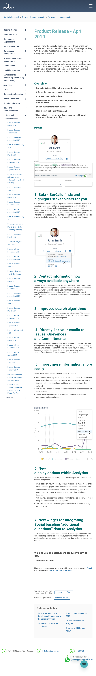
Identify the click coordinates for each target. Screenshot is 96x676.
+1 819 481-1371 (79, 651)
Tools (6, 89)
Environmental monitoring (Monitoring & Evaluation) (14, 78)
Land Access (9, 66)
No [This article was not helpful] (70, 592)
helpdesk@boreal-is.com (47, 651)
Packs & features (11, 99)
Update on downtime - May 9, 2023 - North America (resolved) (16, 227)
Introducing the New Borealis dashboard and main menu (15, 377)
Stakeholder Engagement (9, 40)
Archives (9, 397)
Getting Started (10, 30)
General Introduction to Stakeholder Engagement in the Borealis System (49, 616)
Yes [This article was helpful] (60, 592)
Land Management (12, 70)
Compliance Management (9, 52)
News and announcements (33, 17)
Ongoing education (12, 103)
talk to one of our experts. (60, 570)
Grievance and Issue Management (13, 59)
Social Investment (11, 46)
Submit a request (61, 598)
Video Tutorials (10, 34)
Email (89, 568)
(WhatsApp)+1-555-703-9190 (76, 659)
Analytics (8, 85)
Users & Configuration (13, 94)
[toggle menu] (90, 6)
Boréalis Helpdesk (11, 17)
